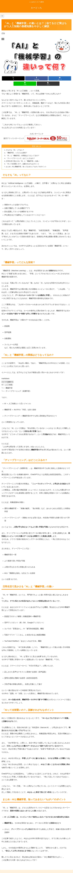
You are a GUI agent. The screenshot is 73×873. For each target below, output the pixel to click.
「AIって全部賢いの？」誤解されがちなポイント (23, 164)
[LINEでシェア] (24, 83)
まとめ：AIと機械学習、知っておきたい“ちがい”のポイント (26, 167)
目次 (33, 146)
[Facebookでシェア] (36, 78)
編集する (10, 382)
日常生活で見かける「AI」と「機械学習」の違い (23, 161)
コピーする (5, 382)
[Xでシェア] (13, 78)
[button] (48, 83)
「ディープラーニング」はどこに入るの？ (20, 158)
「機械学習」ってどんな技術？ (17, 153)
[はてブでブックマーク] (59, 78)
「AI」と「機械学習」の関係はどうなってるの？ (23, 155)
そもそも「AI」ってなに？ (15, 150)
